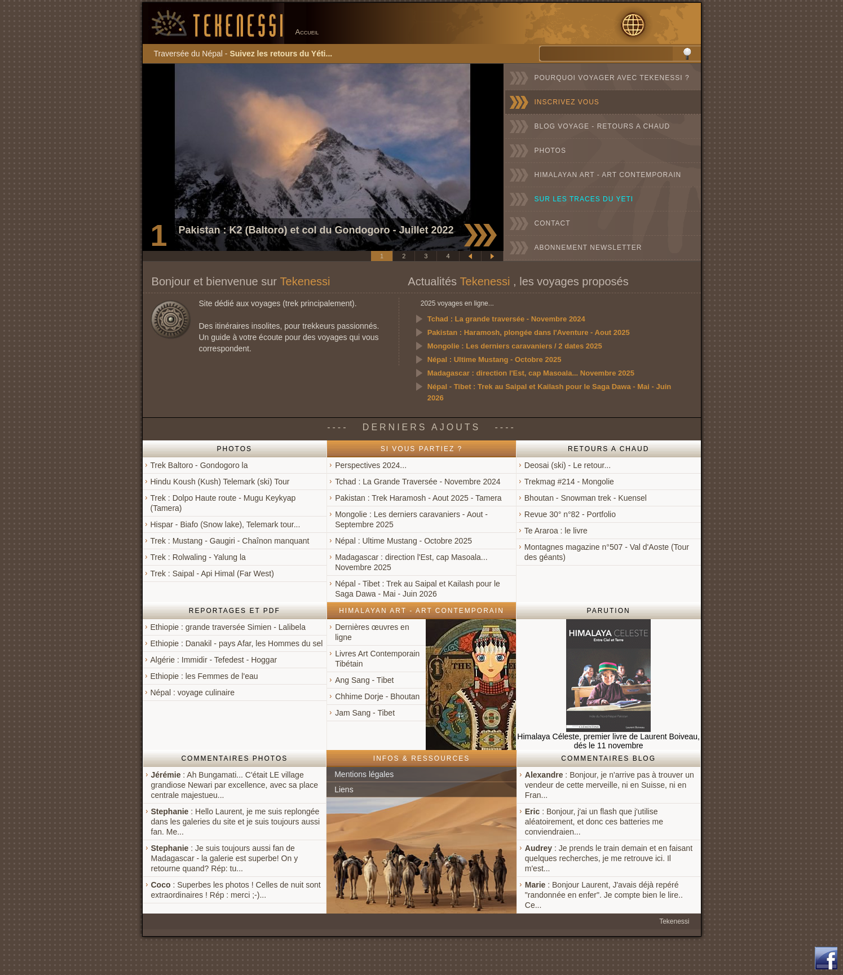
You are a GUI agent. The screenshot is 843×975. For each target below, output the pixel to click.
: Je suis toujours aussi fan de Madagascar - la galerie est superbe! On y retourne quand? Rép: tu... (224, 858)
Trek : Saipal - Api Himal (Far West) (212, 573)
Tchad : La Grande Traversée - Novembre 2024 (417, 481)
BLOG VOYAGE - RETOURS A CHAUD (602, 126)
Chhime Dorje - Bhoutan (377, 696)
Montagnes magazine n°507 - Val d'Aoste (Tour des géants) (606, 552)
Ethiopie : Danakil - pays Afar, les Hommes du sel (237, 643)
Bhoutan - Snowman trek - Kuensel (585, 497)
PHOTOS (550, 151)
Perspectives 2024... (371, 465)
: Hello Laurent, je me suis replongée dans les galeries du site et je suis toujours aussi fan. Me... (235, 821)
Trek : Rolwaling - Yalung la (198, 557)
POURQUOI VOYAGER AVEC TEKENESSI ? (612, 78)
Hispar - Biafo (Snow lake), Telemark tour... (226, 524)
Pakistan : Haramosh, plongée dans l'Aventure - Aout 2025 (528, 332)
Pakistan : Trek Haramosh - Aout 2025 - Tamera (418, 497)
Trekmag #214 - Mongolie (569, 481)
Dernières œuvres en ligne (372, 632)
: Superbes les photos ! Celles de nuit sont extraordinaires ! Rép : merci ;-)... (236, 889)
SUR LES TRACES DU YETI (584, 199)
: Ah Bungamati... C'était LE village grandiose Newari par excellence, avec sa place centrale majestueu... (235, 785)
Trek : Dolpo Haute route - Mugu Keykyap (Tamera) (223, 503)
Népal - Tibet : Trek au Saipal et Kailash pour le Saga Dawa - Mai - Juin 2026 (549, 392)
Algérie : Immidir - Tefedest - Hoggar (214, 659)
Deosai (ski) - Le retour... (567, 465)
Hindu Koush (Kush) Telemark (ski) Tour (220, 481)
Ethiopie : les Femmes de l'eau (204, 676)
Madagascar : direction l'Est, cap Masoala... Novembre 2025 (530, 373)
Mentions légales (364, 774)
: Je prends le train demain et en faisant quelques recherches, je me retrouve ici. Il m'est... (608, 858)
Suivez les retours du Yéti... (280, 53)
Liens (343, 789)
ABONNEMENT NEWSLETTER (588, 248)
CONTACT (553, 223)
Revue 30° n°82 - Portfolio (570, 514)
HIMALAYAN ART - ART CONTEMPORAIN (608, 175)
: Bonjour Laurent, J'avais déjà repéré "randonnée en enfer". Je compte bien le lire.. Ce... (604, 895)
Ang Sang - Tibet (364, 680)
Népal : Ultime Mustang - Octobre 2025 (494, 359)
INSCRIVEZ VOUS (567, 102)
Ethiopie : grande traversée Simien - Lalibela (228, 627)
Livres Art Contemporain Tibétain (377, 658)
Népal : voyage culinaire (193, 692)
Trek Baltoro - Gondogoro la (199, 465)
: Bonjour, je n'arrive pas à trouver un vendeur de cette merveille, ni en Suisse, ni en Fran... (609, 785)
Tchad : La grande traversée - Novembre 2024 (506, 319)
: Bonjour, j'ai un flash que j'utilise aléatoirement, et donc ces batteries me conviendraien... (594, 821)
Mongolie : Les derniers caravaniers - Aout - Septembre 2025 (411, 519)
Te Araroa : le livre (556, 530)
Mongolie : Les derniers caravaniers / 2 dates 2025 (514, 346)
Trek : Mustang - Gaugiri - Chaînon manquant (230, 540)
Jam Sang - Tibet (365, 712)
